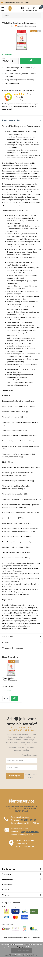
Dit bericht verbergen (21, 951)
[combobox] (21, 15)
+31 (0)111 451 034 (28, 820)
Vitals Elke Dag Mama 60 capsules (10, 679)
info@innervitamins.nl (30, 832)
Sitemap (36, 938)
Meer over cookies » (22, 955)
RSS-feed (28, 938)
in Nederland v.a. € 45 (23, 2)
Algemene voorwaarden (13, 938)
